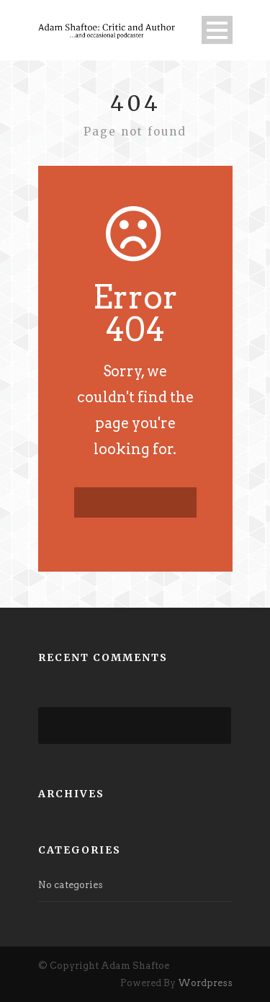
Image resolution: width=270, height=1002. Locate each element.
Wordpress (205, 982)
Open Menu (217, 30)
